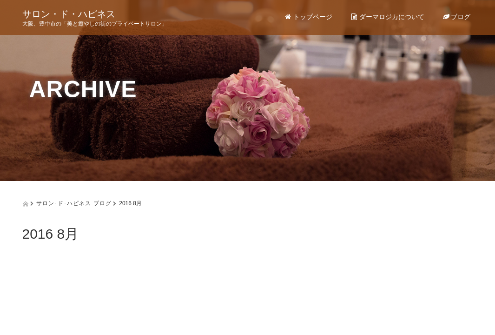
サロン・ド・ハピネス (68, 14)
